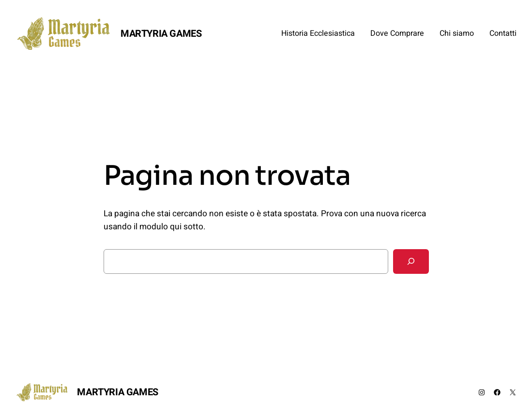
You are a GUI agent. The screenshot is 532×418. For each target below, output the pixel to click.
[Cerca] (411, 261)
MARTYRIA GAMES (161, 34)
